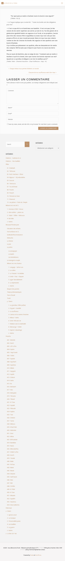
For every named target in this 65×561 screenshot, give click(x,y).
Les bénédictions (13, 257)
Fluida (32, 555)
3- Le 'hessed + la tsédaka (16, 273)
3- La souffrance (13, 311)
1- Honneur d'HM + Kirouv (15, 209)
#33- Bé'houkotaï (12, 439)
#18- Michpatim (11, 393)
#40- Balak (10, 461)
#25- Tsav (10, 414)
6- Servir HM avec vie (14, 321)
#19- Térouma (11, 396)
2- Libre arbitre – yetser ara (15, 212)
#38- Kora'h (10, 455)
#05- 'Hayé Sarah (12, 352)
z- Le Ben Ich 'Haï (11, 533)
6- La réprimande (13, 283)
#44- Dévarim (11, 474)
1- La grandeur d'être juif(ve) (17, 305)
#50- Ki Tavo (11, 492)
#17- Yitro (10, 390)
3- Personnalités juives (13, 521)
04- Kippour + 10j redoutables (16, 177)
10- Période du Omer (13, 196)
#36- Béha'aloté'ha (12, 449)
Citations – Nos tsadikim (13, 161)
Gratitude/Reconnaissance (15, 235)
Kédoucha (10, 238)
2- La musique (11, 518)
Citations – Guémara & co (13, 158)
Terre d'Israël (11, 295)
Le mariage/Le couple (13, 260)
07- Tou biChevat (12, 187)
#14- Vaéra (10, 380)
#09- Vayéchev (11, 365)
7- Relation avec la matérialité (17, 324)
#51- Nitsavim (11, 495)
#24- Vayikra (10, 411)
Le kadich (11, 254)
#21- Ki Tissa (11, 402)
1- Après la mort (12, 515)
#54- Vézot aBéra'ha (13, 505)
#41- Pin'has (11, 464)
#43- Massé (10, 470)
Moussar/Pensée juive (12, 225)
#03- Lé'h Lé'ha (11, 346)
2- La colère (11, 270)
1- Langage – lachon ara (15, 267)
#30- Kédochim (11, 430)
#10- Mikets (10, 368)
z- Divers (8, 511)
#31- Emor (10, 433)
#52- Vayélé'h (11, 499)
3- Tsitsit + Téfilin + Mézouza (15, 215)
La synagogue (12, 251)
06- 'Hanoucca (11, 183)
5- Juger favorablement (15, 279)
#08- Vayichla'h (11, 362)
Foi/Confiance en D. (13, 231)
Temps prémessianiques (14, 292)
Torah (9, 298)
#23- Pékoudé (11, 408)
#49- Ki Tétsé (11, 489)
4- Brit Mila (10, 218)
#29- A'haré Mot (12, 427)
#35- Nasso (10, 446)
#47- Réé (9, 483)
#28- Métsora (11, 424)
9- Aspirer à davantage (15, 330)
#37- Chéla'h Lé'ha (12, 452)
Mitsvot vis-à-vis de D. (12, 205)
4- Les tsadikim (11, 524)
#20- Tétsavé (11, 399)
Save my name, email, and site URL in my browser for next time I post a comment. (32, 124)
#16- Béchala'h (11, 387)
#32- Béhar (10, 436)
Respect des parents (13, 289)
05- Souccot (10, 180)
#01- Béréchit (11, 340)
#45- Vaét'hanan (12, 477)
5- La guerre (10, 527)
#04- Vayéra (10, 349)
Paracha (8, 336)
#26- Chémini (11, 418)
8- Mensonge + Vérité (14, 327)
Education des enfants (13, 228)
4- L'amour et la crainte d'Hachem (18, 314)
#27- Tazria (10, 421)
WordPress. (38, 555)
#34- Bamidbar (11, 443)
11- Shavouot (11, 199)
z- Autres (9, 221)
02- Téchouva (11, 171)
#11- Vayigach (11, 371)
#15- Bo (9, 383)
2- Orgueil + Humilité (14, 308)
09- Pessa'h (10, 193)
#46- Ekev (10, 480)
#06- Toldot (10, 355)
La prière (9, 247)
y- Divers (9, 301)
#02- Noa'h (10, 343)
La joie (9, 244)
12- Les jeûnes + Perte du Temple (17, 202)
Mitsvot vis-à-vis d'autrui (14, 263)
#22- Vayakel (11, 405)
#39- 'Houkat (11, 458)
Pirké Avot (9, 508)
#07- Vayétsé (11, 358)
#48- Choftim (11, 486)
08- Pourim (10, 190)
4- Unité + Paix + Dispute (16, 276)
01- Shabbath (11, 168)
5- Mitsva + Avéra (13, 317)
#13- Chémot (11, 377)
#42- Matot (10, 467)
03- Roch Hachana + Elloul (15, 174)
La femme (10, 241)
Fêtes (7, 164)
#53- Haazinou (11, 502)
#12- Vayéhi (10, 374)
